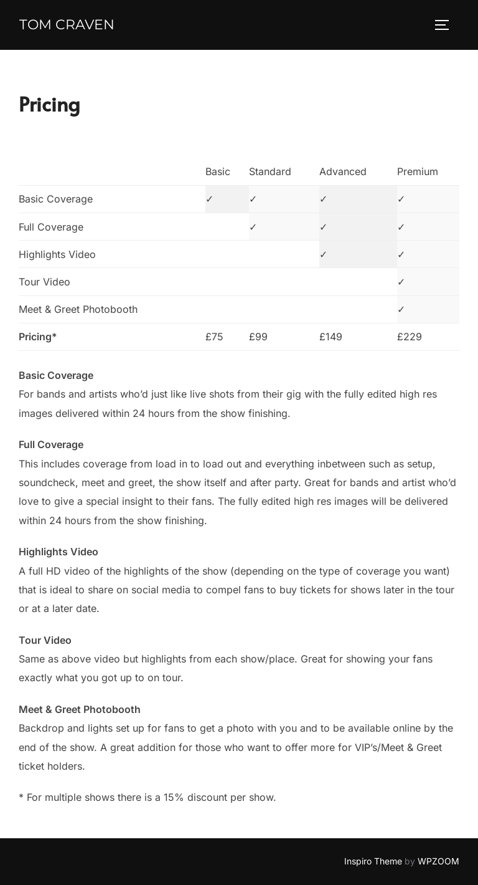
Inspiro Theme (373, 861)
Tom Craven (67, 24)
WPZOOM (438, 861)
